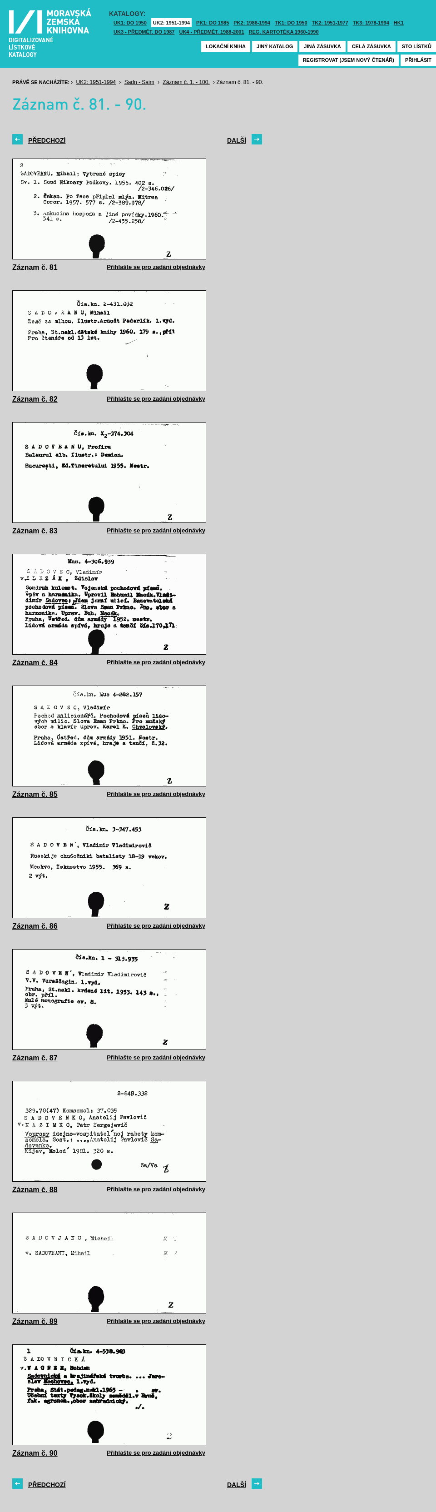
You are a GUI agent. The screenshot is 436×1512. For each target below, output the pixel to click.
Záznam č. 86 (35, 926)
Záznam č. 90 (35, 1453)
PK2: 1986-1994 (251, 22)
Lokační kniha (226, 46)
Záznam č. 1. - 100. (186, 82)
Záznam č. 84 (35, 662)
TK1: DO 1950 (291, 22)
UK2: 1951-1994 (171, 22)
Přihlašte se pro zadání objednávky (156, 267)
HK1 (399, 22)
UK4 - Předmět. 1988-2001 (211, 32)
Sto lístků (416, 46)
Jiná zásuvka (322, 46)
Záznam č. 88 (35, 1190)
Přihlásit (418, 60)
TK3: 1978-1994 (371, 22)
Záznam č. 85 (35, 794)
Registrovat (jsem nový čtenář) (348, 60)
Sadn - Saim (139, 82)
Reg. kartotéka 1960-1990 (284, 32)
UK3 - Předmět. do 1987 (144, 32)
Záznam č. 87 (35, 1058)
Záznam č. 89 (35, 1321)
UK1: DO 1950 (130, 22)
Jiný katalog (275, 46)
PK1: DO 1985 (212, 22)
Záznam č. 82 (35, 399)
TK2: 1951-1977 (330, 22)
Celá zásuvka (371, 46)
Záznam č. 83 (35, 531)
